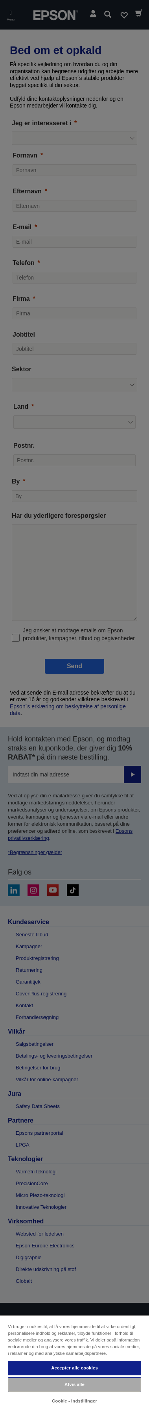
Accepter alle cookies (74, 1368)
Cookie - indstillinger (74, 1401)
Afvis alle (74, 1384)
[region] (74, 1362)
